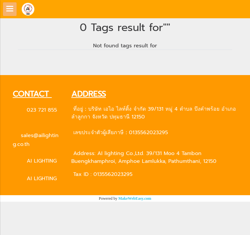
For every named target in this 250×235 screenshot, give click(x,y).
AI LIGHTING (42, 161)
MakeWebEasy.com (134, 198)
